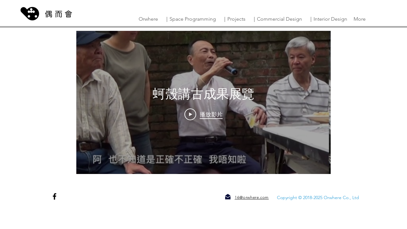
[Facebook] (54, 196)
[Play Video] (203, 114)
